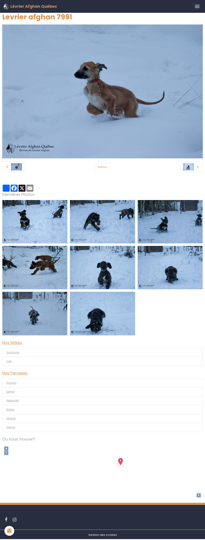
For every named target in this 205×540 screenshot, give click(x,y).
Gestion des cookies (102, 535)
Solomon (12, 352)
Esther (10, 392)
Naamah (12, 400)
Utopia (11, 418)
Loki (8, 361)
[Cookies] (9, 531)
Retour (102, 167)
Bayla (10, 409)
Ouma (10, 427)
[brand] (30, 6)
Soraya (11, 383)
